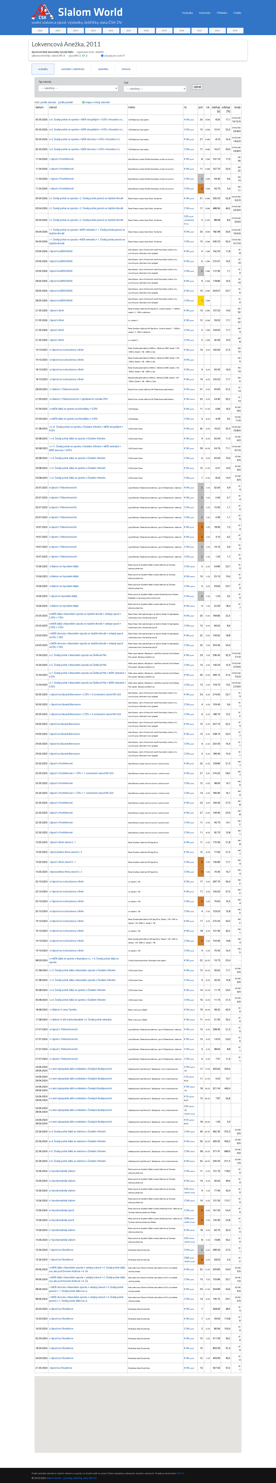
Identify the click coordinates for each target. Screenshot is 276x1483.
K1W (189, 119)
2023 (93, 30)
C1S (189, 1076)
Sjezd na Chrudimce (61, 1249)
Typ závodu (45, 81)
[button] (147, 1397)
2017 (199, 30)
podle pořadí (65, 102)
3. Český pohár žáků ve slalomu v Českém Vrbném (77, 1151)
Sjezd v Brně (56, 310)
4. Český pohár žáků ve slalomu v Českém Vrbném (77, 1131)
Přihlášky (222, 12)
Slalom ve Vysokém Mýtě (64, 566)
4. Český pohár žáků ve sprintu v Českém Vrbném (77, 990)
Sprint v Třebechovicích (63, 497)
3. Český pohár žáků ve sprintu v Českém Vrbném (77, 468)
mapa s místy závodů (97, 102)
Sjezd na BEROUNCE (61, 251)
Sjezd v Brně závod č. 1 (62, 842)
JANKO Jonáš (189, 1114)
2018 (182, 30)
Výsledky (187, 12)
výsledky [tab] (43, 69)
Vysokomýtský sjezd (61, 1210)
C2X (188, 216)
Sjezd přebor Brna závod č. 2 (65, 852)
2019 (164, 30)
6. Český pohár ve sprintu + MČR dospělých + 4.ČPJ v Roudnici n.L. (86, 119)
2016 (217, 30)
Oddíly (237, 12)
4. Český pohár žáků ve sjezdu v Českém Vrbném (77, 438)
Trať (126, 82)
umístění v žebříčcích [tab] (73, 69)
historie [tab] (126, 69)
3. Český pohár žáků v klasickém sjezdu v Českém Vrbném (82, 970)
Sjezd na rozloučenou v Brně (66, 349)
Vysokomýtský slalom (62, 1171)
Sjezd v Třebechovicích (63, 487)
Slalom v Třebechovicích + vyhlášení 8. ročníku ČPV (78, 399)
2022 (111, 30)
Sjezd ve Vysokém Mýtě (63, 596)
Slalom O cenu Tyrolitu (63, 1009)
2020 (146, 30)
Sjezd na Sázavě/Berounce (65, 704)
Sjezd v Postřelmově (61, 159)
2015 (235, 30)
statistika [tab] (103, 69)
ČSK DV (180, 1473)
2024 (75, 30)
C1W (189, 129)
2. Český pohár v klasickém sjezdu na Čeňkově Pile (77, 655)
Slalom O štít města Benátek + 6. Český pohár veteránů (80, 1019)
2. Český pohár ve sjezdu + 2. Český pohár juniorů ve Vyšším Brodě (86, 198)
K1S (189, 1096)
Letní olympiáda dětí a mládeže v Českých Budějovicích (80, 1068)
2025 (58, 30)
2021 (129, 30)
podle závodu (48, 102)
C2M (189, 1218)
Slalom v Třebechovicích (64, 389)
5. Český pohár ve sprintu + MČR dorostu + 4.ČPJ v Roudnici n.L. (85, 139)
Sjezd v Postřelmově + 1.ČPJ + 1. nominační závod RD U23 (81, 773)
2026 (40, 30)
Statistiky (205, 12)
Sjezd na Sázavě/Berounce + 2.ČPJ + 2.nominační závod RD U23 (85, 694)
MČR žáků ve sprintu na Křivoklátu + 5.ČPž (73, 408)
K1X (189, 1119)
